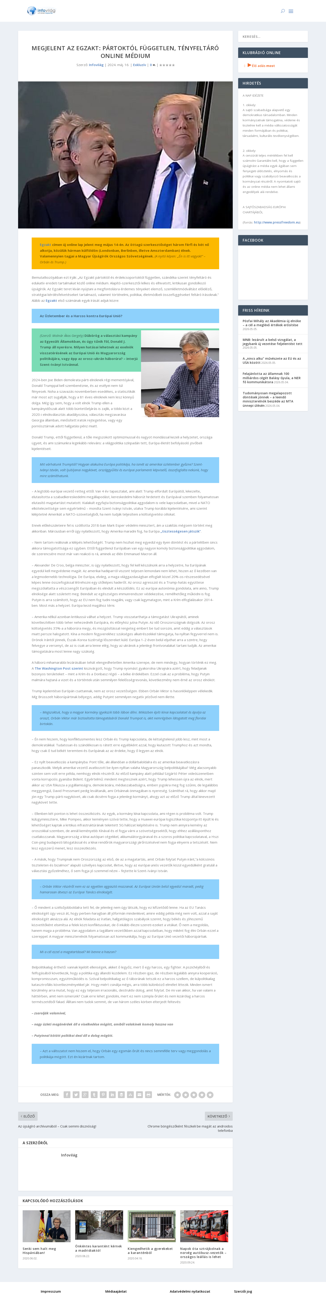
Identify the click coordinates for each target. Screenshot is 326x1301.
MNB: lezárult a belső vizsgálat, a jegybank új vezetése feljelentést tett (272, 342)
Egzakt (45, 244)
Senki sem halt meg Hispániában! (39, 1250)
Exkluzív (139, 64)
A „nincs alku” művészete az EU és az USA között (272, 360)
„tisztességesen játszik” (181, 531)
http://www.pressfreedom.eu (277, 222)
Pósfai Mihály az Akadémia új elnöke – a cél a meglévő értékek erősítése (272, 323)
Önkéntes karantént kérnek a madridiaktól (98, 1248)
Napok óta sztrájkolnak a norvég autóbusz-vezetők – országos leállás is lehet (203, 1252)
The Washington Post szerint (59, 668)
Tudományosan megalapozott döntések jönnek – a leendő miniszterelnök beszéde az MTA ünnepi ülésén (268, 399)
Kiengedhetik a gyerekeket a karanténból (150, 1250)
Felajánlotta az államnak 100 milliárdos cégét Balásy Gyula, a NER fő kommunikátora (272, 377)
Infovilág (96, 64)
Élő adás (259, 66)
